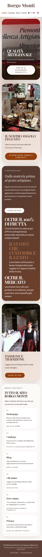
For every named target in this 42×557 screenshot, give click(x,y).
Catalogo (11, 13)
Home (4, 13)
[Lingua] (31, 13)
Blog (17, 13)
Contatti (23, 13)
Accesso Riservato (26, 552)
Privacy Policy (14, 552)
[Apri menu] (38, 13)
